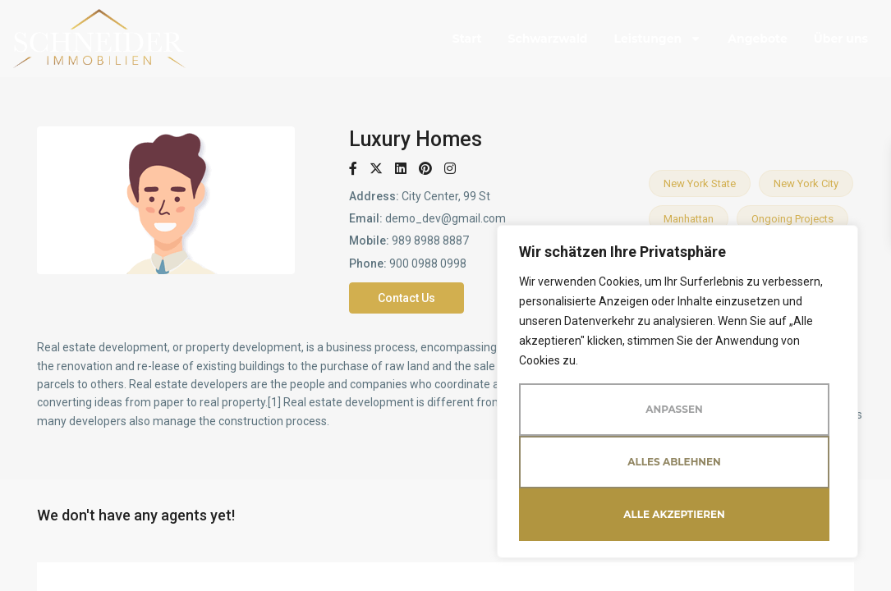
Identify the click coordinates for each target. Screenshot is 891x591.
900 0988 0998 (427, 263)
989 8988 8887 (430, 240)
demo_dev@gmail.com (445, 218)
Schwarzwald (548, 38)
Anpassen (673, 409)
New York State (700, 183)
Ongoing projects (792, 219)
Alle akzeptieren (674, 514)
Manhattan (689, 219)
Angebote (758, 38)
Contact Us (406, 298)
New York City (806, 183)
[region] (677, 391)
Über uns (841, 38)
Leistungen (658, 39)
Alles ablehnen (674, 462)
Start (467, 38)
